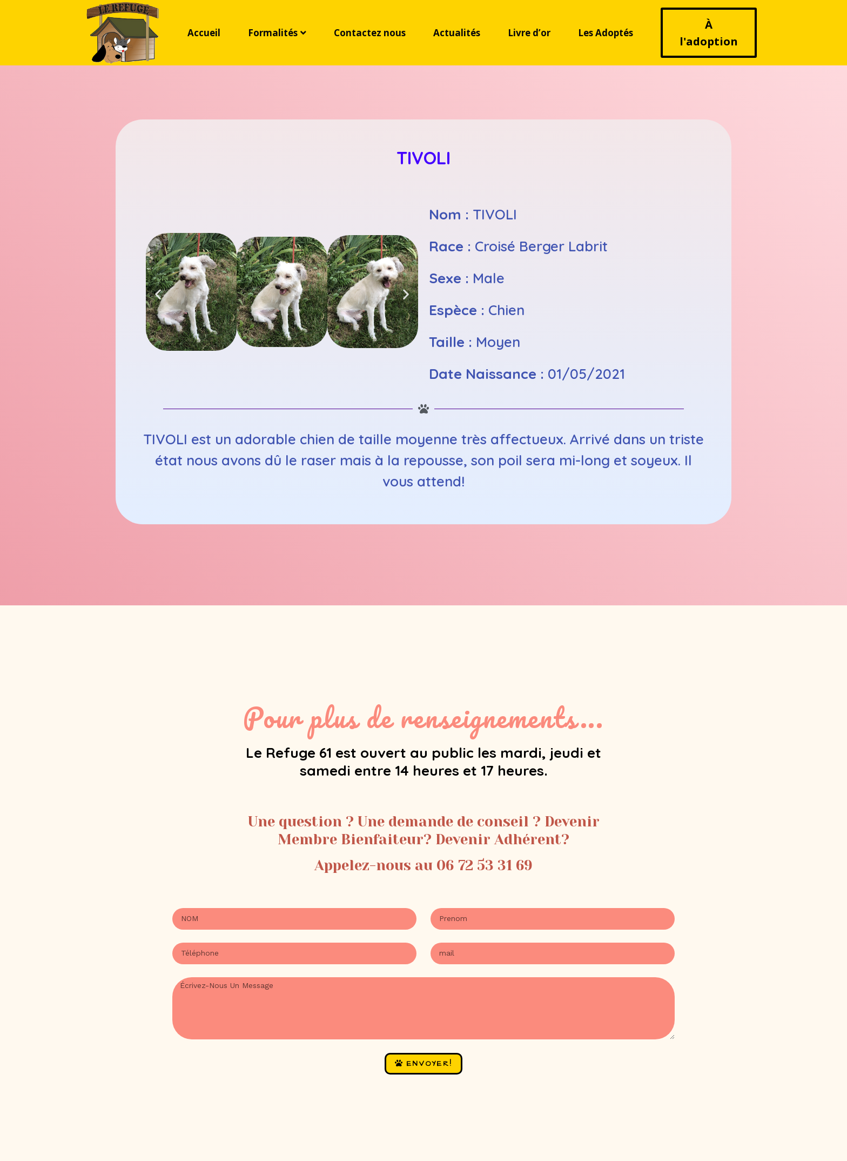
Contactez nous (370, 32)
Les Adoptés (605, 32)
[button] (158, 294)
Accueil (203, 32)
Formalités (277, 32)
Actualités (456, 32)
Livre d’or (529, 32)
